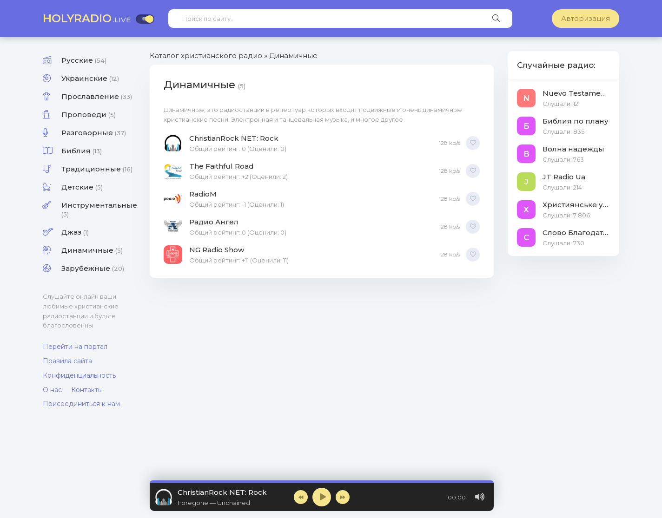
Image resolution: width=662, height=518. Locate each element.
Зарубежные (92, 268)
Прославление (96, 96)
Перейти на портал (75, 346)
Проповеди (88, 114)
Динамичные (92, 250)
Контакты (87, 390)
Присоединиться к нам (81, 404)
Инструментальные (98, 209)
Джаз (75, 232)
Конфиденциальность (79, 375)
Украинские (90, 78)
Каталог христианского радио (206, 55)
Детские (82, 187)
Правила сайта (67, 361)
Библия (81, 150)
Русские (83, 60)
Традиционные (96, 168)
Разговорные (93, 132)
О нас (52, 390)
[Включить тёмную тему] (145, 19)
